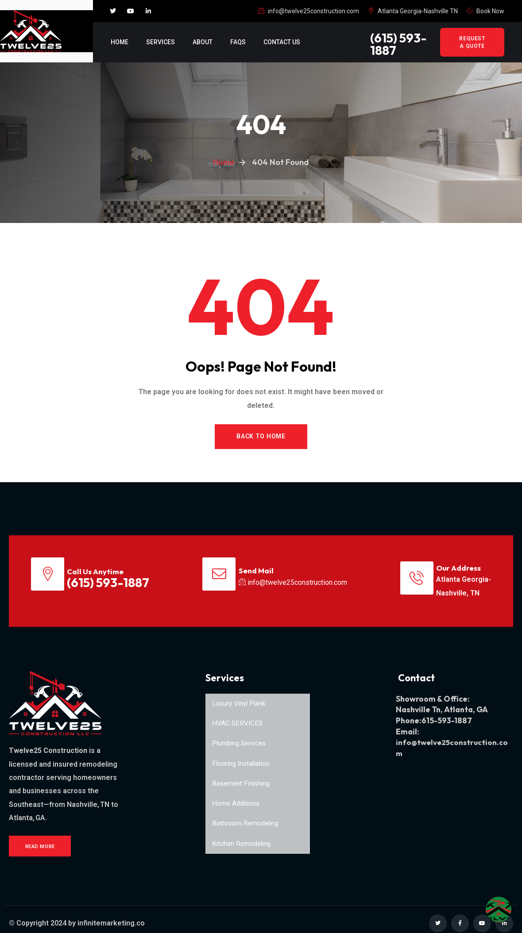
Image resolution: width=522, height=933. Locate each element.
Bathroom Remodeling (246, 817)
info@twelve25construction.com (308, 11)
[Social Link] (113, 11)
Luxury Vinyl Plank (240, 695)
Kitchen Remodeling (243, 837)
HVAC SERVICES (238, 715)
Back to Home (260, 436)
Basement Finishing (242, 776)
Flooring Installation (242, 756)
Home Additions (237, 796)
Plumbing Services (241, 735)
